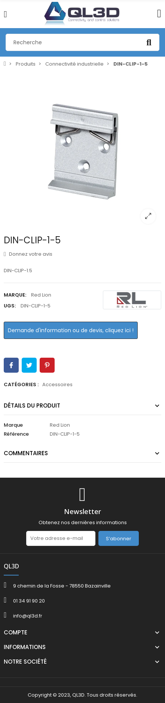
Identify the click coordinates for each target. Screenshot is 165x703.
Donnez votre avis (28, 254)
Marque (13, 425)
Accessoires (57, 384)
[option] (82, 150)
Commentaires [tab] (26, 453)
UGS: (10, 305)
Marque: (15, 294)
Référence (16, 434)
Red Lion (41, 294)
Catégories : (21, 384)
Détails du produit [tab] (32, 405)
